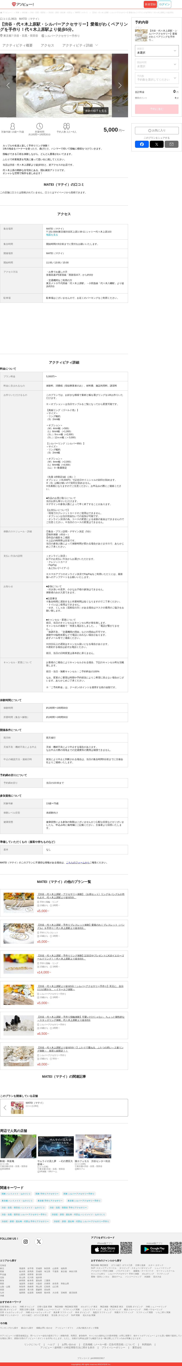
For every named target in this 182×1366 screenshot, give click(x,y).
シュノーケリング (163, 1268)
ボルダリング (148, 1274)
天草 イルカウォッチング (11, 1312)
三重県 (47, 1280)
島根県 (30, 1286)
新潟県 (39, 1274)
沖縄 (2, 1296)
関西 (2, 1283)
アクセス (47, 45)
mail (171, 144)
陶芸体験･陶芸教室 (99, 1265)
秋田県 (47, 1268)
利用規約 (146, 1344)
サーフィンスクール (165, 1271)
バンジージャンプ (133, 1277)
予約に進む (156, 109)
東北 (2, 1268)
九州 (2, 1293)
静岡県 (22, 1280)
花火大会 (157, 1277)
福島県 (64, 1268)
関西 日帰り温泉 (27, 1309)
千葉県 (55, 1271)
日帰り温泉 (140, 1265)
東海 (2, 1280)
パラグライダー (123, 1271)
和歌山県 (65, 1283)
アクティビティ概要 (17, 45)
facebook (142, 144)
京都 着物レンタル (8, 1307)
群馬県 (30, 1271)
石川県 (30, 1277)
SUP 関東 (75, 1315)
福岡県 (22, 1293)
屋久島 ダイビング (8, 1309)
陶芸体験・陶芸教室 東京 (111, 1307)
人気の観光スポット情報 (87, 1328)
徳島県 (22, 1289)
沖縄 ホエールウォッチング (38, 1312)
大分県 (55, 1293)
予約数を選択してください (153, 79)
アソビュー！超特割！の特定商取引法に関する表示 (67, 1347)
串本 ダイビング (82, 1312)
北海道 (3, 1265)
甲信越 (3, 1274)
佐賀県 (30, 1293)
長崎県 (39, 1293)
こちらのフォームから (78, 862)
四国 (2, 1289)
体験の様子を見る (96, 110)
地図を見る (52, 234)
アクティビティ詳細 (77, 45)
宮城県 (39, 1268)
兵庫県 (47, 1283)
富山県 (22, 1277)
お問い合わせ (69, 1344)
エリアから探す (8, 1260)
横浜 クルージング (132, 1309)
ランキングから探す (9, 1328)
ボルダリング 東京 (89, 1307)
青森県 (22, 1268)
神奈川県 (73, 1271)
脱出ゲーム (117, 1277)
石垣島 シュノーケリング (48, 1309)
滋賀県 (22, 1283)
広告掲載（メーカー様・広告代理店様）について (109, 1344)
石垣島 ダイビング (134, 1307)
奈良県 (55, 1283)
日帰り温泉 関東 (44, 1307)
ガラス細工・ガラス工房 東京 (35, 1315)
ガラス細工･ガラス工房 (121, 1265)
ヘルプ (51, 1344)
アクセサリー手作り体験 (102, 1271)
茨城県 (39, 1271)
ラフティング (163, 1274)
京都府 (30, 1283)
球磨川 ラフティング (123, 1312)
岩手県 (30, 1268)
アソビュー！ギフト (64, 1328)
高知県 (47, 1289)
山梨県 (22, 1274)
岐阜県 (30, 1280)
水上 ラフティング (112, 1309)
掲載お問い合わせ (44, 1328)
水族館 (147, 1277)
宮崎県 (64, 1293)
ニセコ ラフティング (92, 1309)
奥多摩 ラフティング (62, 1312)
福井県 (39, 1277)
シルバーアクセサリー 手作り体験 (123, 1274)
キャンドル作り (98, 1274)
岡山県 (39, 1286)
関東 (2, 1271)
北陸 (2, 1277)
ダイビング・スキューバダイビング (135, 1268)
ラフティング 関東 (71, 1309)
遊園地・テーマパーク (143, 1271)
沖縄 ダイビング (27, 1307)
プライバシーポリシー (113, 1347)
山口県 (55, 1286)
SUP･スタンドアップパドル (103, 1268)
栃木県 (22, 1271)
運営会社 (137, 1347)
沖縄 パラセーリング (153, 1309)
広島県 (47, 1286)
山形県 (55, 1268)
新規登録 (150, 4)
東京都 (64, 1271)
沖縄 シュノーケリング (156, 1307)
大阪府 (39, 1283)
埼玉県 (47, 1271)
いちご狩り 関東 (163, 1312)
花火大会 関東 (89, 1315)
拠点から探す (27, 1328)
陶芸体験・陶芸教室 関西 (66, 1307)
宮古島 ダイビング (59, 1315)
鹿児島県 (73, 1293)
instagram (25, 1241)
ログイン (164, 4)
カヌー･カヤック (155, 1265)
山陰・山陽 (5, 1286)
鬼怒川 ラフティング (102, 1312)
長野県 (30, 1274)
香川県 (30, 1289)
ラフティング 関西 (144, 1312)
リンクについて (32, 1344)
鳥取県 (22, 1286)
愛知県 (39, 1280)
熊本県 (47, 1293)
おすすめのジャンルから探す (106, 1260)
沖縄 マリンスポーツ (9, 1315)
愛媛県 (39, 1289)
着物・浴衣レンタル (100, 1277)
